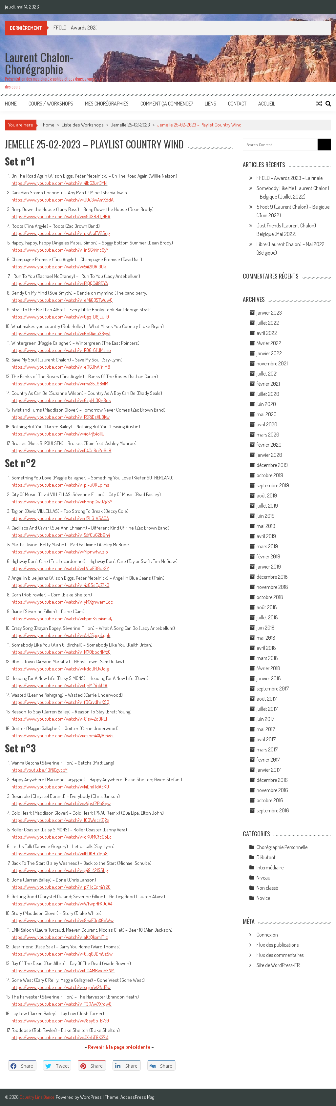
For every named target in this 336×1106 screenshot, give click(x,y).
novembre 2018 (272, 587)
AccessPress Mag (137, 1097)
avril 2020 (267, 424)
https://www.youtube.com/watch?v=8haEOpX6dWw (62, 920)
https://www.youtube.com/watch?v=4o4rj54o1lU (57, 434)
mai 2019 (266, 526)
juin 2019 (266, 516)
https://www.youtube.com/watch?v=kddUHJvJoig (60, 669)
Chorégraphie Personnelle (282, 847)
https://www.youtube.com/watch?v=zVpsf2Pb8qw (61, 803)
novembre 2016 (272, 790)
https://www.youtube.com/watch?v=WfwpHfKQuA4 (61, 904)
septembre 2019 (273, 485)
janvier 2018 (269, 678)
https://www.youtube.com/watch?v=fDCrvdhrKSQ (60, 702)
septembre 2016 (273, 810)
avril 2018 (266, 648)
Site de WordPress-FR (278, 965)
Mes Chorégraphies (107, 103)
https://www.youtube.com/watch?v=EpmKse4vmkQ (62, 618)
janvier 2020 (269, 455)
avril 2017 (266, 739)
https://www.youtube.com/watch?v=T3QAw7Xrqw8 (61, 1004)
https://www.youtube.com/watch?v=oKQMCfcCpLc (61, 837)
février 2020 (269, 444)
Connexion (267, 934)
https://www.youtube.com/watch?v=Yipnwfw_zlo (59, 552)
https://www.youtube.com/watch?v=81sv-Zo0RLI (59, 719)
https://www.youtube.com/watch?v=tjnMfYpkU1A (59, 685)
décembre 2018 (272, 576)
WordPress (91, 1097)
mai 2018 (266, 637)
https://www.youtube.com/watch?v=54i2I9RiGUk (58, 266)
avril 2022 (267, 333)
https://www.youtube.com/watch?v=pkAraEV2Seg (60, 233)
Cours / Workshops (51, 103)
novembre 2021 (272, 363)
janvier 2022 (269, 353)
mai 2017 (266, 729)
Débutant (266, 857)
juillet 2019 (267, 505)
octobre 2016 (270, 800)
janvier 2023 (269, 312)
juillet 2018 (267, 617)
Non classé (267, 887)
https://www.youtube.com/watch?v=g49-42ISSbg (59, 870)
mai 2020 (267, 414)
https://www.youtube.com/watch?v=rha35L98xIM (59, 383)
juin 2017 (265, 719)
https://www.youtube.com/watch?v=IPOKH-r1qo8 (59, 853)
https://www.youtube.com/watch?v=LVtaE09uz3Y (60, 568)
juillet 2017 (267, 709)
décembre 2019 (272, 465)
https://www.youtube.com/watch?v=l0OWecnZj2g (60, 820)
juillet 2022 (268, 323)
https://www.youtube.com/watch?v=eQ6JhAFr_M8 (60, 367)
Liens (210, 103)
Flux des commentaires (280, 955)
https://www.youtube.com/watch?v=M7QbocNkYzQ (61, 652)
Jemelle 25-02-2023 (130, 125)
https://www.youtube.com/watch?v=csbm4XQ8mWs (62, 735)
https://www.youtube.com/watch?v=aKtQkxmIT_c (59, 937)
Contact (237, 103)
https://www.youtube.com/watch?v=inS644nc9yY (59, 250)
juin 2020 (266, 404)
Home (11, 103)
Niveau (263, 877)
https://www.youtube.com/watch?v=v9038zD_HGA (60, 216)
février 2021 (268, 383)
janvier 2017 (269, 769)
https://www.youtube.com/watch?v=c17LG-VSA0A (60, 518)
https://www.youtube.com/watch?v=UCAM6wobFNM (63, 970)
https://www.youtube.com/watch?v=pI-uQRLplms (60, 485)
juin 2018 (266, 627)
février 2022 (269, 343)
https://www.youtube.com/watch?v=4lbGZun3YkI (59, 183)
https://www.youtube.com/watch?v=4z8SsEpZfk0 (60, 585)
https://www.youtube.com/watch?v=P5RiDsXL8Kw (60, 417)
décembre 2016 (272, 780)
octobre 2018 (270, 597)
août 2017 (267, 698)
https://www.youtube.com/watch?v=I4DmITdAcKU (60, 787)
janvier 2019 (269, 566)
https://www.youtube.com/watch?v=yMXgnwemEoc (62, 602)
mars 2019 (267, 546)
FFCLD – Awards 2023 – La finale (290, 178)
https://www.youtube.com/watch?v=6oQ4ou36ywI (60, 333)
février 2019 (268, 556)
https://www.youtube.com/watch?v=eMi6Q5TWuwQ (62, 300)
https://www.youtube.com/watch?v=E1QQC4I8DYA (59, 283)
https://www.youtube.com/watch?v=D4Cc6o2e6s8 (61, 450)
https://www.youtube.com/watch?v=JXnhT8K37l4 (59, 1037)
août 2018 (267, 607)
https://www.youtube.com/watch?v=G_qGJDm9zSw (62, 954)
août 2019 (267, 495)
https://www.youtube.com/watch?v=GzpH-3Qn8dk (61, 400)
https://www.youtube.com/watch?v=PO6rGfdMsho (61, 350)
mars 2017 (267, 749)
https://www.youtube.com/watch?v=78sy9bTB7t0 (60, 1021)
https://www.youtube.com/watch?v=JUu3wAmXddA (62, 200)
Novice (263, 898)
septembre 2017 (273, 688)
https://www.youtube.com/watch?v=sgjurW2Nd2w (61, 987)
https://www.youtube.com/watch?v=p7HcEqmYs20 (61, 887)
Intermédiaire (270, 867)
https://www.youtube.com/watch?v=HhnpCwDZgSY (61, 501)
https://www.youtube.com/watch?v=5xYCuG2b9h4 (60, 535)
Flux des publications (278, 944)
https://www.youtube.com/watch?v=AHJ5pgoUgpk (60, 635)
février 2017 (268, 759)
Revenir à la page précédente (119, 1047)
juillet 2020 (268, 394)
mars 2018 (267, 658)
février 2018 (268, 668)
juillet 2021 (267, 373)
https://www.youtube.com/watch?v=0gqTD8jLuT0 (60, 317)
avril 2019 (266, 536)
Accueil (266, 103)
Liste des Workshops (83, 125)
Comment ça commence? (166, 103)
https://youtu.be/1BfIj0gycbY (39, 770)
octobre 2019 (270, 475)
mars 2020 (268, 434)
